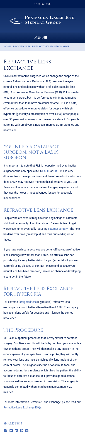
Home (7, 46)
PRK (56, 171)
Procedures (21, 46)
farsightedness (28, 302)
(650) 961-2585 (42, 4)
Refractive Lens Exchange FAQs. (22, 407)
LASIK (46, 171)
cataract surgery (58, 228)
